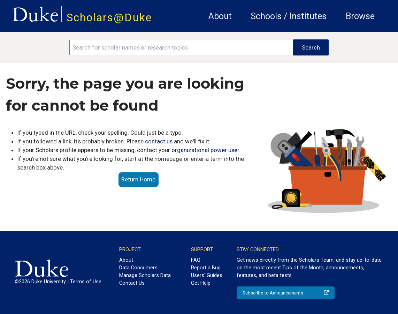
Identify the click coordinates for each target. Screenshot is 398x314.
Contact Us (132, 283)
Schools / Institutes (289, 16)
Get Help (201, 283)
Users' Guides (206, 275)
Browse (360, 16)
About (220, 16)
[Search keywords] (181, 47)
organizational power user (205, 150)
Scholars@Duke (109, 17)
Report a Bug (206, 267)
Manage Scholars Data (145, 275)
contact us (159, 141)
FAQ (195, 260)
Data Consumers (138, 267)
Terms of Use (85, 281)
